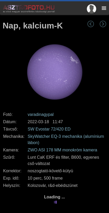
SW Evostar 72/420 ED (49, 129)
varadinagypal (41, 114)
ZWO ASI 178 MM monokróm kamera (62, 150)
